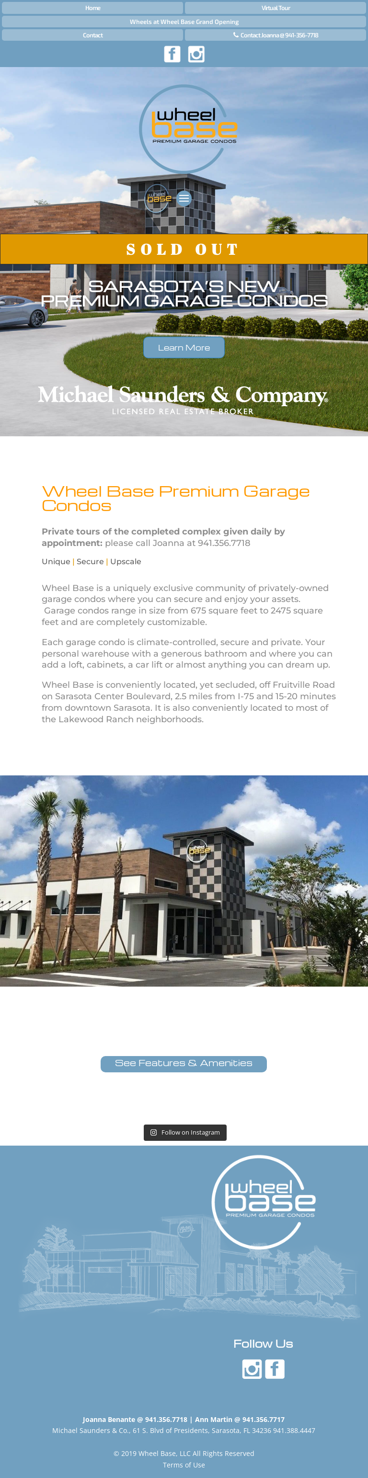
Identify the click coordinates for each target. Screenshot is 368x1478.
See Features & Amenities (184, 1063)
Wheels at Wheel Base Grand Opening (184, 21)
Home (92, 7)
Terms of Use (184, 1464)
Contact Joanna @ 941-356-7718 (279, 35)
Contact (93, 35)
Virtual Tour (276, 7)
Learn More (184, 347)
